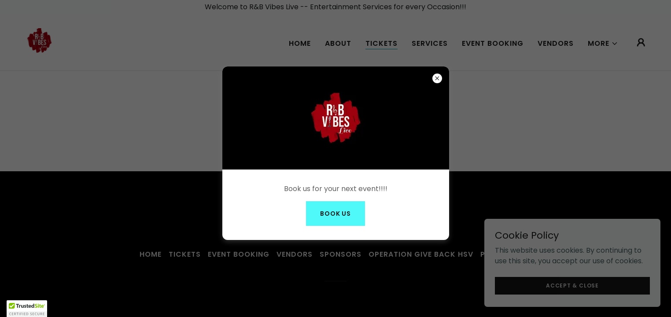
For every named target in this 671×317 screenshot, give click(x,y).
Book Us (335, 213)
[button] (27, 308)
